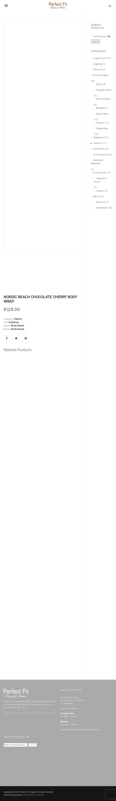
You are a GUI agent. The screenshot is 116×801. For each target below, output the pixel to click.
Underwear (101, 208)
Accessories (99, 172)
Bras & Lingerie (100, 75)
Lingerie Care (99, 58)
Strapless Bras (103, 90)
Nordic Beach (17, 325)
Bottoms (100, 202)
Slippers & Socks (100, 180)
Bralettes (100, 108)
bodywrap (14, 322)
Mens (96, 196)
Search (95, 41)
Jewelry (100, 191)
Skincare (97, 69)
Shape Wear (102, 128)
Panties (100, 123)
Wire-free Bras (103, 99)
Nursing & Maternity (97, 162)
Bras (98, 84)
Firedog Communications (33, 795)
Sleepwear (98, 137)
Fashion (18, 319)
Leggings (97, 64)
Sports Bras (102, 114)
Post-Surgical (100, 154)
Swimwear (98, 149)
